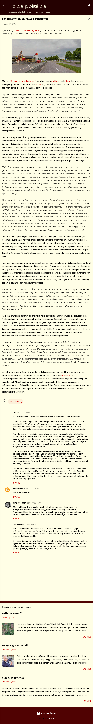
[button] (89, 19)
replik (38, 84)
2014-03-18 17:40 (34, 503)
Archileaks (56, 81)
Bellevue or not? (12, 613)
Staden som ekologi (13, 677)
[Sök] (89, 5)
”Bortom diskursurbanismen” (23, 81)
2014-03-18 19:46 (31, 525)
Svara (16, 483)
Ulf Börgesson (19, 503)
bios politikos (29, 6)
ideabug (52, 719)
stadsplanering (15, 401)
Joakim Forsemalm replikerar (27, 30)
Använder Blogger (46, 713)
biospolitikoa (19, 488)
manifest (66, 375)
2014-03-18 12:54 (23, 413)
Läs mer (87, 637)
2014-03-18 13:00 (32, 489)
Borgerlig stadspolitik (15, 645)
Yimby (67, 81)
